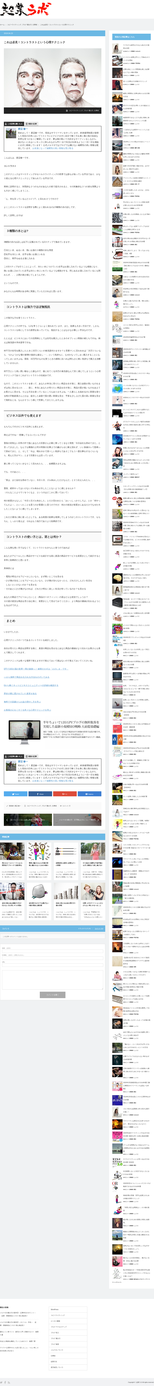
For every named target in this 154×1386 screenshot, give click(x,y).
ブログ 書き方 (27, 25)
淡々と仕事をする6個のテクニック (135, 81)
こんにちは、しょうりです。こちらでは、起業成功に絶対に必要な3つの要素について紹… (66, 874)
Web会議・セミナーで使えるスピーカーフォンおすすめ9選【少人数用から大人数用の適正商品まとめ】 (136, 602)
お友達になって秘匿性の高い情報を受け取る (52, 148)
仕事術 (35, 25)
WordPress (54, 1309)
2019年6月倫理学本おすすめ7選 (134, 337)
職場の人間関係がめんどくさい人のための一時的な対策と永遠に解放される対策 (136, 1235)
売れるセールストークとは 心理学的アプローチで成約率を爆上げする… (12, 864)
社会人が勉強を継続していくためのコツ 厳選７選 (17, 1341)
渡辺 (136, 244)
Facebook (5, 1382)
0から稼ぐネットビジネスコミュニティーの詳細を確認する (31, 685)
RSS (9, 1383)
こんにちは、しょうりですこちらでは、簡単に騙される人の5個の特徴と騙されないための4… (39, 875)
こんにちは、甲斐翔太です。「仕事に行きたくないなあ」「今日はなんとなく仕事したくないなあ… (93, 915)
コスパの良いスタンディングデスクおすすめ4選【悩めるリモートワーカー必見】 (136, 848)
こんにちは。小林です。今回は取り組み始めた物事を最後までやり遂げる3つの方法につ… (93, 874)
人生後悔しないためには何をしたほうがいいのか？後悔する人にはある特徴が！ (136, 947)
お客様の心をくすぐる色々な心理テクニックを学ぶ (27, 710)
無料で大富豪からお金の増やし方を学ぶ (22, 702)
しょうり (137, 75)
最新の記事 (32, 124)
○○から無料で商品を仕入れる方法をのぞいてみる (26, 677)
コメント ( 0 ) (99, 928)
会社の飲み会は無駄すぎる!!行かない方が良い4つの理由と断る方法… (11, 904)
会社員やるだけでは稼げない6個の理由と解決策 (39, 904)
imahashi (137, 51)
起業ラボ (139, 1382)
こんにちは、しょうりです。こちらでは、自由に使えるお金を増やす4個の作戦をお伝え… (66, 914)
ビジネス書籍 (55, 1321)
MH (135, 695)
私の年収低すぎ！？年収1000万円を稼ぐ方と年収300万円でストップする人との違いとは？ (136, 1273)
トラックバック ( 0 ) (84, 928)
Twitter (1, 1382)
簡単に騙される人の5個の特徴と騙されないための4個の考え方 (38, 864)
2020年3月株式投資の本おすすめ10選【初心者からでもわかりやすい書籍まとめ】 (136, 266)
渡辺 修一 (23, 129)
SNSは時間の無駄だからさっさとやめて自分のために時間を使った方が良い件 (136, 463)
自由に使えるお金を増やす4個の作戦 (65, 904)
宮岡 (135, 967)
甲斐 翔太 (137, 63)
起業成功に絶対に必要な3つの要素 (65, 864)
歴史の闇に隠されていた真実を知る (20, 693)
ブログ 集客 (55, 1344)
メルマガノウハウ (57, 1350)
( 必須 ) (6, 948)
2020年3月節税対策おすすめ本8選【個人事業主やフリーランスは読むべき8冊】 (136, 1086)
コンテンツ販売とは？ (131, 474)
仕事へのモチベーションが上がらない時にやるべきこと (93, 904)
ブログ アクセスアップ (59, 1327)
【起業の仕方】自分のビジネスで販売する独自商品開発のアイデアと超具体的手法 (136, 961)
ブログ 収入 (55, 1333)
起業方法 (54, 1361)
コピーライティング (14, 25)
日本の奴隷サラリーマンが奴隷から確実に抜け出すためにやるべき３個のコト (136, 1071)
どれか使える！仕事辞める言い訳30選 (136, 613)
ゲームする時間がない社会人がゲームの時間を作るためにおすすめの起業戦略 (136, 1148)
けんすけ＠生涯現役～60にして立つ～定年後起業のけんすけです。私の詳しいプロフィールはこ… (12, 875)
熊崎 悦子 (137, 477)
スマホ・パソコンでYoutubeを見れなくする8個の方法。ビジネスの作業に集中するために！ (136, 540)
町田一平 (137, 184)
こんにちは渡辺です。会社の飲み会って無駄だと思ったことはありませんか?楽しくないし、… (12, 915)
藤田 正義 (137, 148)
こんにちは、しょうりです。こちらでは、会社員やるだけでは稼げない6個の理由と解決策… (39, 914)
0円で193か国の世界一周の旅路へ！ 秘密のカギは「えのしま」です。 (36, 669)
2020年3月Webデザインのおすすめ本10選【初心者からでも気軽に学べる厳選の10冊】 (136, 526)
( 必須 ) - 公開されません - (13, 955)
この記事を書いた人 (14, 124)
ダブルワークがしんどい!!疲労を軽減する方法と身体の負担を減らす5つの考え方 (136, 425)
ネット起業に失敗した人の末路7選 (135, 796)
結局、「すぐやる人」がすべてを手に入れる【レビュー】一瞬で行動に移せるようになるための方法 (136, 689)
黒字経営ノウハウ (57, 1367)
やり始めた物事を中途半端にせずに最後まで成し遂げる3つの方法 (93, 864)
